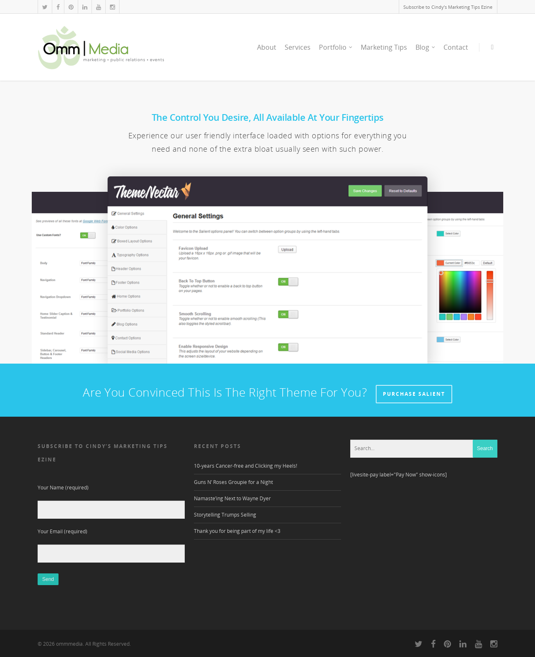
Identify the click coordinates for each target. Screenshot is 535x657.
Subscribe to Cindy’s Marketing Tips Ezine (447, 7)
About (266, 47)
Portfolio (336, 47)
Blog (425, 47)
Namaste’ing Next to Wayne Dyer (232, 498)
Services (298, 47)
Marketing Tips (384, 47)
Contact (455, 47)
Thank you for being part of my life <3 (237, 531)
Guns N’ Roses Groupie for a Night (233, 482)
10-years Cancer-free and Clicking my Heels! (245, 465)
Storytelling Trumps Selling (225, 514)
